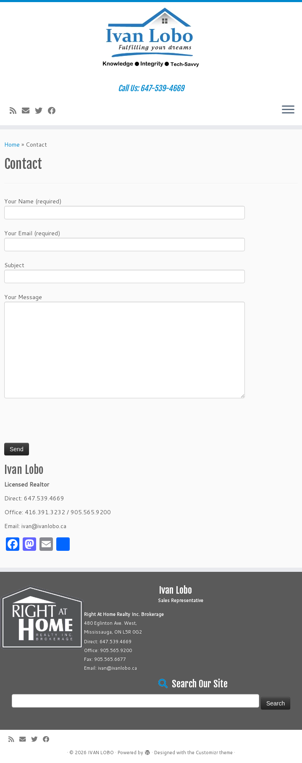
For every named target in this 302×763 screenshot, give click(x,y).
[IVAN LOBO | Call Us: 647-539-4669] (151, 43)
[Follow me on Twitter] (41, 110)
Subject (124, 271)
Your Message (124, 324)
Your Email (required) (124, 239)
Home (12, 144)
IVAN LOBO (101, 752)
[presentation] (68, 424)
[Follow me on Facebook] (54, 110)
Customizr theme (214, 752)
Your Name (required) (124, 207)
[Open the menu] (288, 110)
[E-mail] (28, 110)
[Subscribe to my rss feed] (16, 110)
